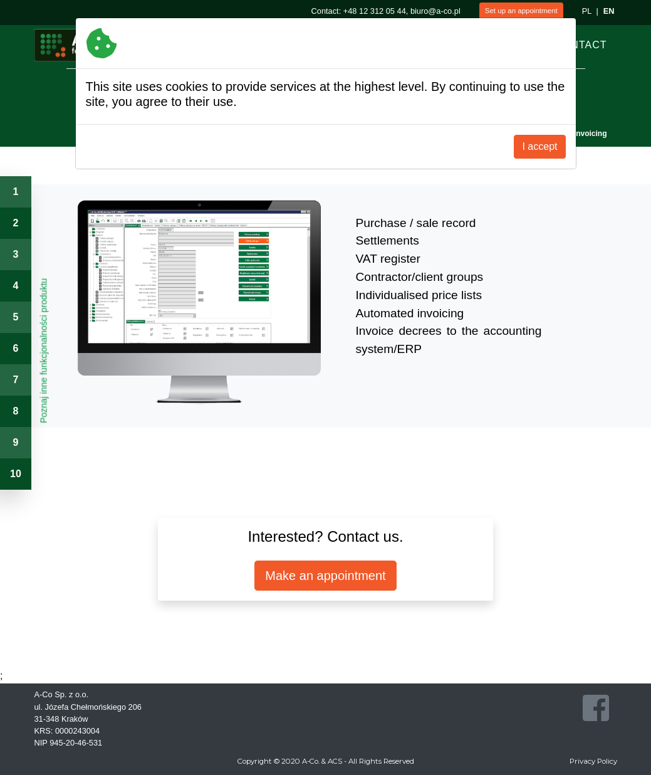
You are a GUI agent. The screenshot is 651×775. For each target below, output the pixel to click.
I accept (539, 146)
